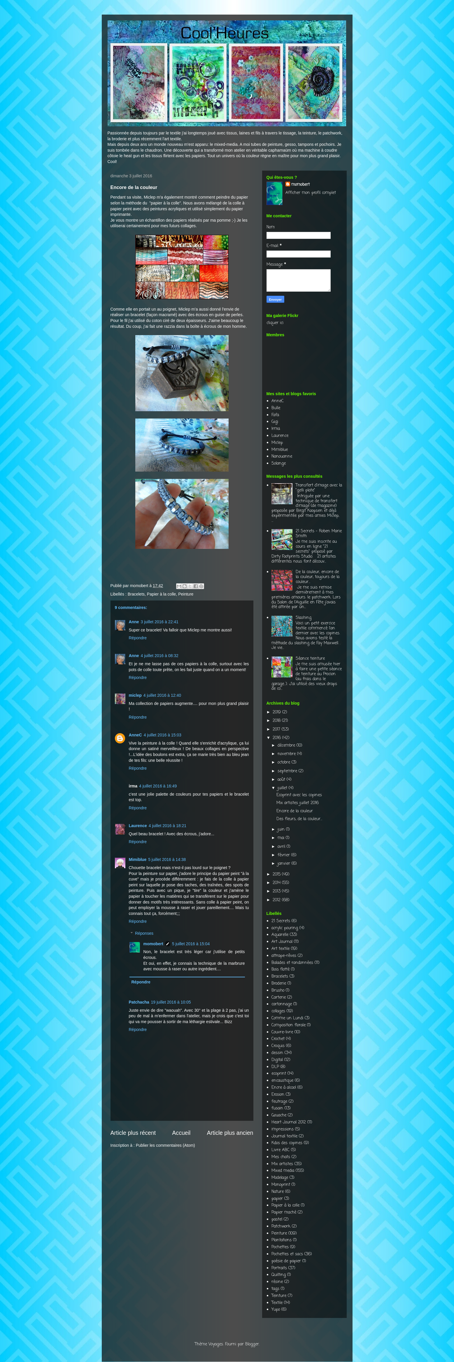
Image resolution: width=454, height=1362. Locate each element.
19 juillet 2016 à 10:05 (171, 1002)
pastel (276, 1219)
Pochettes (280, 1247)
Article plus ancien (230, 1133)
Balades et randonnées (292, 963)
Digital (277, 1060)
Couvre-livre (282, 1032)
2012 (277, 900)
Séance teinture (310, 659)
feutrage (279, 1102)
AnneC (135, 735)
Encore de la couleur (294, 811)
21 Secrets (280, 921)
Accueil (181, 1133)
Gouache (278, 1115)
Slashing (303, 618)
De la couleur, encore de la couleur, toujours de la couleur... (317, 577)
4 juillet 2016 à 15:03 (162, 735)
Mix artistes (282, 1164)
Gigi (274, 422)
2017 (277, 729)
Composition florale (288, 1025)
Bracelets (136, 594)
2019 (277, 712)
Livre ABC (280, 1150)
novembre (287, 754)
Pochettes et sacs (287, 1254)
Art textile (280, 949)
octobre (285, 762)
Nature (277, 1192)
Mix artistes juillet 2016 (297, 803)
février (284, 855)
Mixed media (282, 1171)
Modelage (279, 1178)
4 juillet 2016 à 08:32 (159, 655)
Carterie (278, 998)
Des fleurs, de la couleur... (299, 819)
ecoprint (278, 1074)
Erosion (277, 1095)
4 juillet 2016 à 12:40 (162, 695)
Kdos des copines (286, 1143)
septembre (288, 771)
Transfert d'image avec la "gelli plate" (319, 487)
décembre (287, 746)
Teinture (278, 1296)
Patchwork (280, 1226)
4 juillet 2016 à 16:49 (158, 786)
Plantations (281, 1240)
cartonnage (281, 1004)
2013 (277, 891)
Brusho (277, 991)
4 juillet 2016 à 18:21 (167, 825)
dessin (277, 1053)
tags (275, 1289)
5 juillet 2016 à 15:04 (191, 943)
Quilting (278, 1275)
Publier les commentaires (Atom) (165, 1145)
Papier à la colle (161, 594)
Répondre (138, 638)
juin (282, 830)
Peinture (185, 594)
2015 (277, 874)
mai (282, 838)
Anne (134, 621)
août (282, 780)
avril (282, 847)
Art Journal (281, 942)
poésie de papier (286, 1261)
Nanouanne (281, 457)
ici (281, 323)
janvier (285, 864)
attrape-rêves (283, 956)
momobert (153, 943)
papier (277, 1199)
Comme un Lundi (287, 1018)
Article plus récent (133, 1133)
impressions (282, 1129)
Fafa (275, 415)
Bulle (275, 408)
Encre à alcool (283, 1088)
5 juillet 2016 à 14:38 (167, 859)
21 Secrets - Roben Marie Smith (319, 533)
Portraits (279, 1268)
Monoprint (280, 1185)
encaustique (282, 1081)
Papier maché (283, 1212)
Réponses (144, 933)
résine (277, 1282)
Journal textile (284, 1136)
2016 (277, 738)
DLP (275, 1067)
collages (278, 1011)
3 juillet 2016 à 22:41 (159, 621)
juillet (283, 788)
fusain (277, 1108)
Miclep (149, 197)
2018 (277, 721)
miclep (135, 695)
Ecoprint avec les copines (299, 795)
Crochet (278, 1039)
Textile (277, 1303)
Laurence (138, 825)
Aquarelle (279, 935)
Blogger (252, 1344)
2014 (277, 883)
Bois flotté (280, 970)
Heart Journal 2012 (288, 1122)
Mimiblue (138, 859)
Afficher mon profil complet (310, 193)
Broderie (278, 984)
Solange (278, 464)
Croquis (278, 1046)
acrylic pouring (284, 928)
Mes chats (280, 1157)
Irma (275, 429)
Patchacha (139, 1002)
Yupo (275, 1310)
